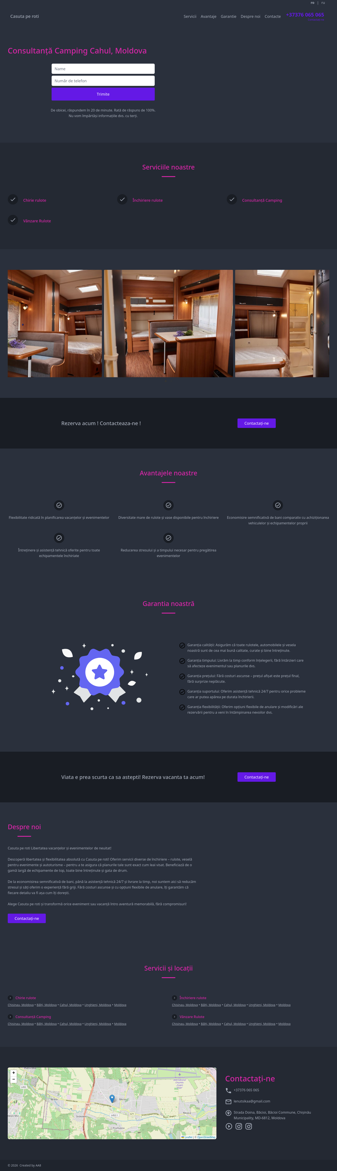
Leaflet (186, 1137)
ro (312, 2)
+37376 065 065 (246, 1090)
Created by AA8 (30, 1165)
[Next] (322, 323)
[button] (112, 1099)
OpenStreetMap (206, 1137)
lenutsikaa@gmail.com (252, 1101)
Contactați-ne (256, 423)
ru (323, 2)
